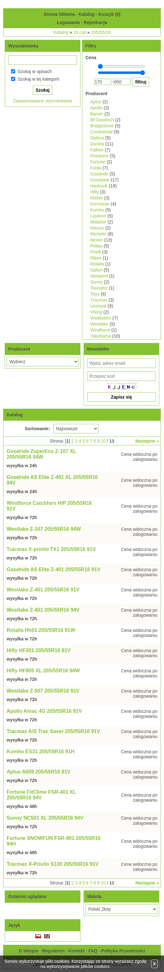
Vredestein (100, 318)
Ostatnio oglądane (27, 896)
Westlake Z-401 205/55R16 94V (43, 610)
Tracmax (98, 300)
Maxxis (97, 227)
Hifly (94, 191)
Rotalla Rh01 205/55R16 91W (41, 630)
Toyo (95, 293)
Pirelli (95, 251)
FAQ (92, 950)
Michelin (98, 233)
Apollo (96, 107)
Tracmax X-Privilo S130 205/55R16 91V (53, 864)
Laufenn (98, 215)
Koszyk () (109, 14)
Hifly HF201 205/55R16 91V (39, 650)
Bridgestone (102, 125)
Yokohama (100, 336)
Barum (96, 113)
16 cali (79, 32)
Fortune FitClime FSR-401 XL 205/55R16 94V (41, 794)
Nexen (96, 239)
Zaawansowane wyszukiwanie (42, 100)
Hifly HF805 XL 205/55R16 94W (43, 670)
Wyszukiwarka (23, 45)
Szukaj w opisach (35, 71)
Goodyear (99, 179)
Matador (98, 221)
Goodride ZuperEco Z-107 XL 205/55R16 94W (41, 454)
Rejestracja (95, 22)
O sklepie (28, 950)
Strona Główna (59, 14)
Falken (96, 149)
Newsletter (98, 349)
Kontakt (76, 950)
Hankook (99, 185)
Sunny (96, 281)
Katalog (87, 14)
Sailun (96, 269)
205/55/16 (100, 32)
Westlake (99, 324)
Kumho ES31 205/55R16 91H (40, 751)
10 (103, 440)
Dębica (97, 137)
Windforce (100, 330)
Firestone (99, 155)
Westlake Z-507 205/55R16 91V (43, 691)
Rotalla (97, 263)
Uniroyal (98, 306)
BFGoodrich (102, 119)
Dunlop (97, 143)
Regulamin (53, 950)
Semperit (99, 275)
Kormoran (99, 203)
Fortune (97, 161)
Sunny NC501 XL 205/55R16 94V (45, 818)
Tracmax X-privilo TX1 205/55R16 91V (51, 549)
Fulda (95, 167)
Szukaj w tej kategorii (38, 79)
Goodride (99, 173)
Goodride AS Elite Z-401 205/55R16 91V (53, 569)
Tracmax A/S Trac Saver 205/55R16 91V (53, 731)
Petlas (96, 245)
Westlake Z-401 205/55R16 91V (43, 589)
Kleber (96, 197)
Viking (96, 312)
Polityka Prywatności (123, 950)
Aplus (95, 101)
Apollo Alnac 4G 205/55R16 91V (44, 711)
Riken (96, 257)
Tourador (99, 287)
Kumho (97, 209)
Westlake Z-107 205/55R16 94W (44, 529)
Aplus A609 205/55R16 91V (38, 771)
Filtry (90, 45)
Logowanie (68, 22)
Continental (101, 131)
